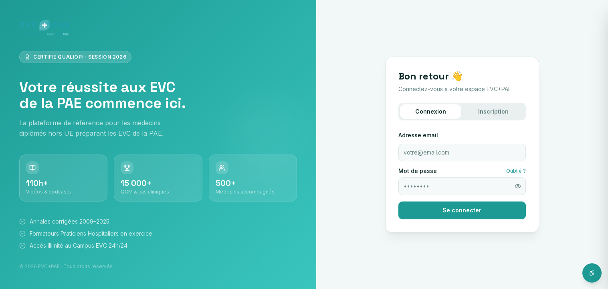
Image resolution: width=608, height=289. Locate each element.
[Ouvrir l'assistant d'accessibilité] (592, 273)
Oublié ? (516, 171)
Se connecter (461, 210)
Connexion (430, 111)
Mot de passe (417, 171)
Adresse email (418, 135)
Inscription (493, 111)
